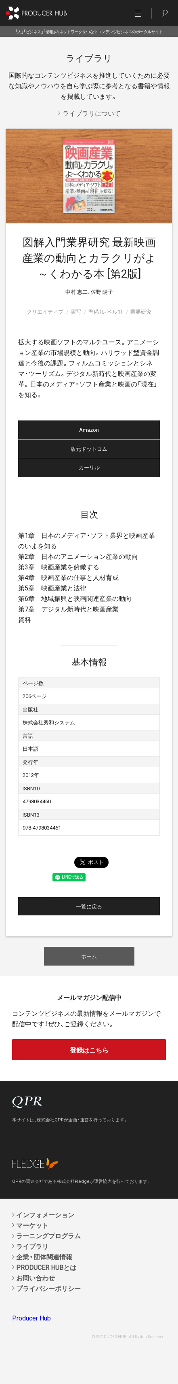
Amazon (89, 429)
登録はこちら (89, 1050)
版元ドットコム (89, 448)
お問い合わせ (35, 1277)
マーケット (32, 1225)
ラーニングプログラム (48, 1235)
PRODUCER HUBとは (46, 1267)
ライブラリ (32, 1246)
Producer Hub (31, 1317)
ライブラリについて (92, 113)
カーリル (89, 467)
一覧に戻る (89, 906)
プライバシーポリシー (48, 1288)
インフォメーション (45, 1214)
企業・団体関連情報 (44, 1256)
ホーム (89, 956)
